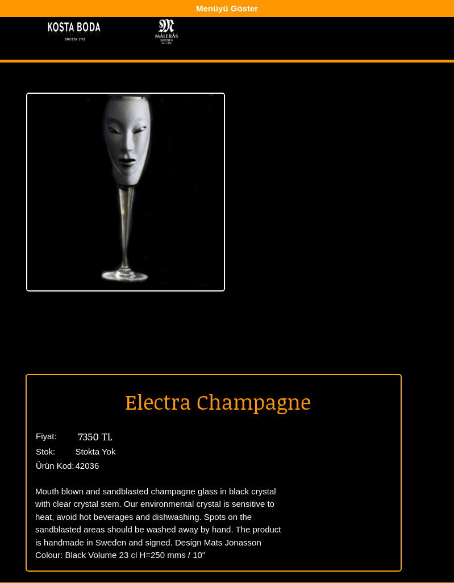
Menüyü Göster (227, 8)
